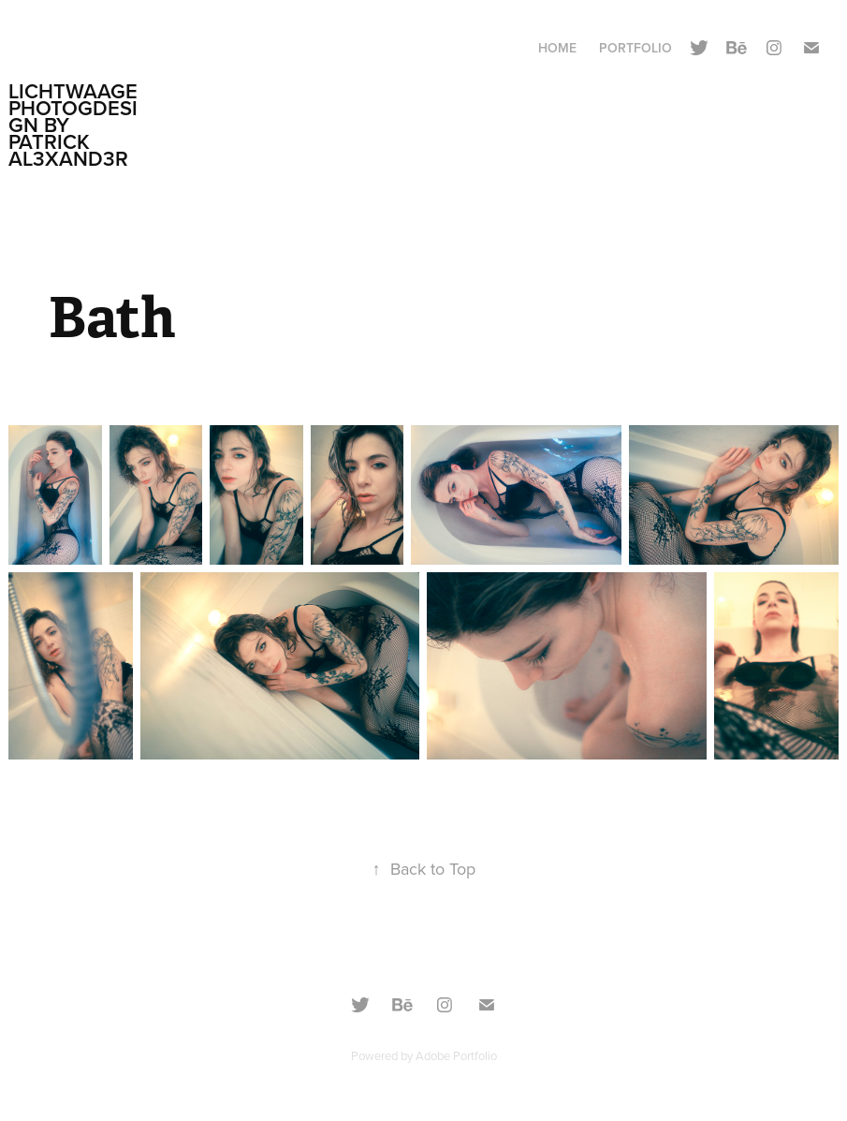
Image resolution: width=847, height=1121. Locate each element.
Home (557, 47)
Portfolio (635, 47)
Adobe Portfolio (456, 1055)
